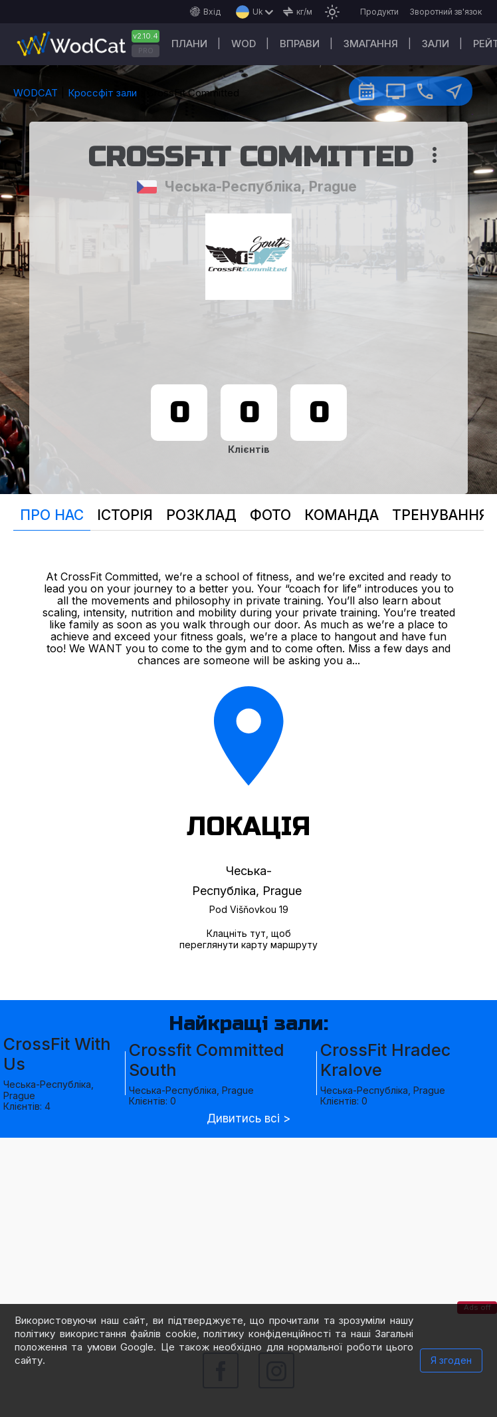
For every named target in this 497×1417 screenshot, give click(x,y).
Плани (189, 43)
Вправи (300, 43)
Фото (270, 515)
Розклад (201, 515)
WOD (243, 43)
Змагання (371, 43)
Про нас (52, 515)
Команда (341, 515)
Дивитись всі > (248, 1118)
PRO (145, 50)
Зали (435, 43)
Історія (125, 515)
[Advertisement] (248, 1231)
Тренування (440, 515)
